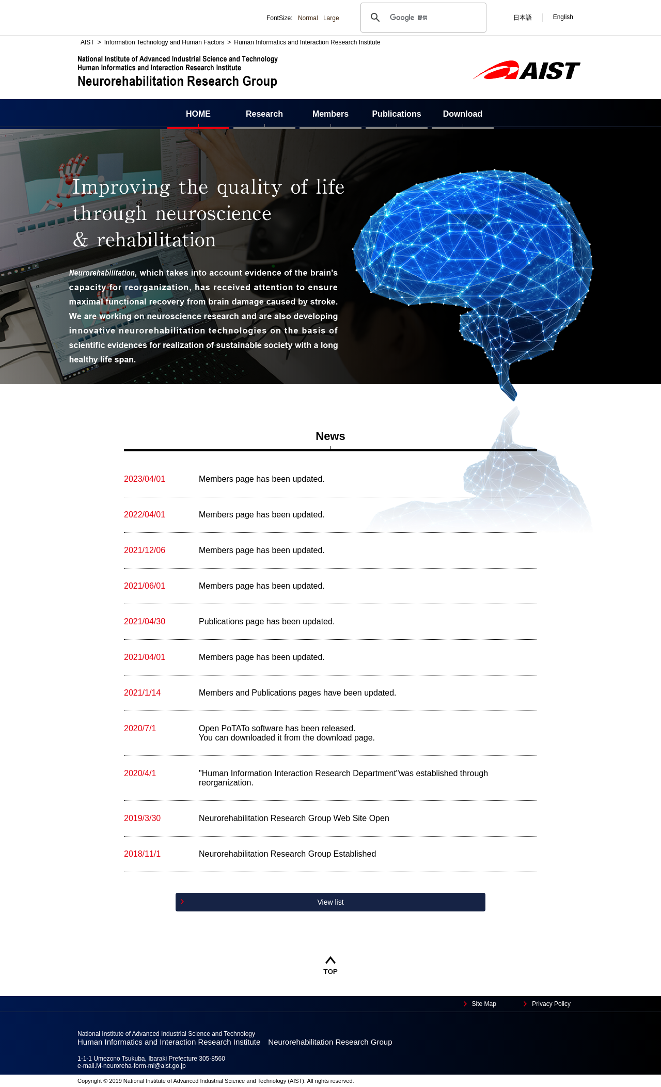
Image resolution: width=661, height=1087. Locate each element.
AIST (88, 42)
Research (264, 113)
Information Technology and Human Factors (164, 42)
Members (330, 113)
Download (462, 113)
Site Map (484, 1003)
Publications (396, 113)
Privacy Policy (551, 1003)
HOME (198, 113)
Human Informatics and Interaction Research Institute (307, 42)
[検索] (422, 17)
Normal (308, 18)
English (563, 17)
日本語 (522, 17)
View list (330, 902)
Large (331, 18)
